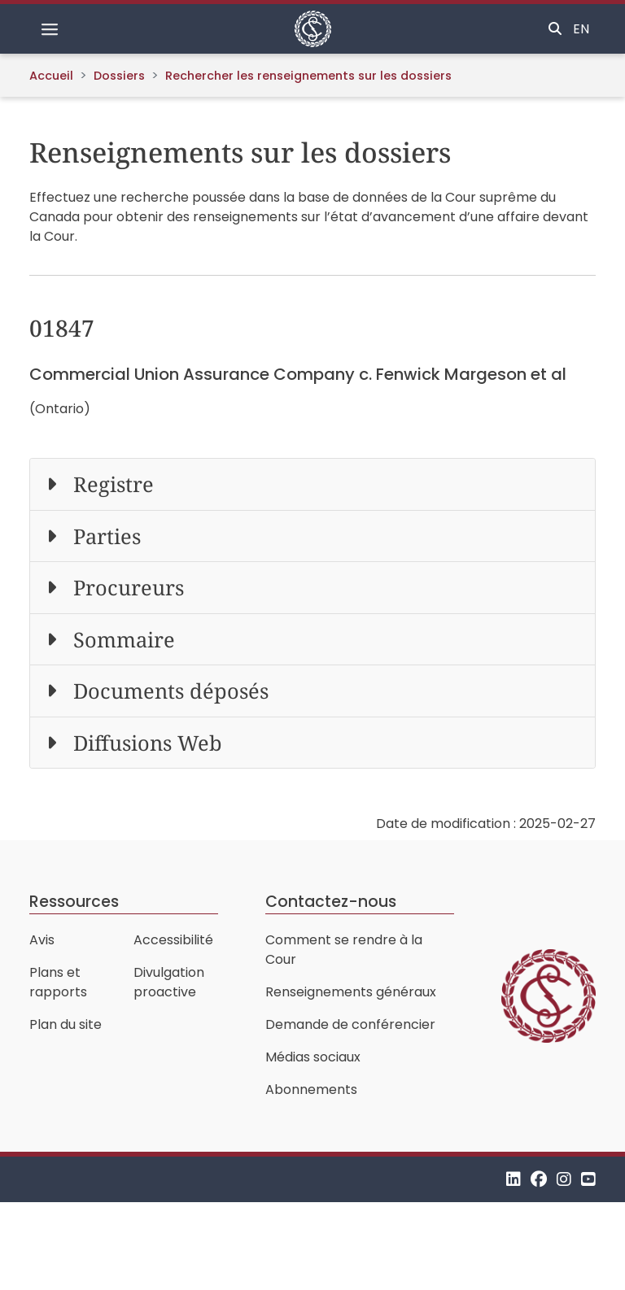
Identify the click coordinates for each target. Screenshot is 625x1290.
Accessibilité (173, 939)
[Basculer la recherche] (555, 29)
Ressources (74, 902)
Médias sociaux (313, 1057)
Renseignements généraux (350, 992)
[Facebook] (539, 1179)
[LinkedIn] (513, 1179)
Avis (42, 939)
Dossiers (119, 76)
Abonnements (311, 1089)
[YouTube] (588, 1179)
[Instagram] (564, 1179)
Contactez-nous (330, 902)
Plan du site (65, 1024)
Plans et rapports (58, 982)
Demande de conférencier (350, 1024)
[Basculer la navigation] (49, 29)
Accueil (51, 76)
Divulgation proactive (168, 982)
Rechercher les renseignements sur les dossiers (308, 76)
